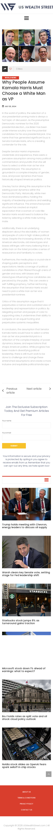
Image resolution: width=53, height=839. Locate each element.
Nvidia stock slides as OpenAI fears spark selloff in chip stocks (24, 766)
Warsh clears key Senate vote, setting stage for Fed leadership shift (26, 574)
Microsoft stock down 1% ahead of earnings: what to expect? (23, 670)
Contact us (26, 810)
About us (26, 792)
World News (10, 78)
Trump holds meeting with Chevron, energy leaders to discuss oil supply (24, 526)
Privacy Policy (26, 804)
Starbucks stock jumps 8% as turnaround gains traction (20, 622)
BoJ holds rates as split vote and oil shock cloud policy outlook (24, 717)
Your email (26, 436)
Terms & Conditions (26, 798)
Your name (26, 424)
